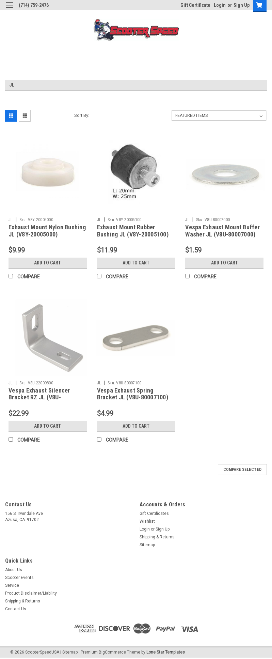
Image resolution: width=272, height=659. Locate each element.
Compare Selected (242, 469)
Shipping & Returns (157, 537)
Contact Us (15, 609)
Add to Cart (47, 262)
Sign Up (242, 5)
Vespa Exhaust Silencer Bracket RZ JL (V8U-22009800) (39, 397)
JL (11, 219)
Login (220, 5)
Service (12, 585)
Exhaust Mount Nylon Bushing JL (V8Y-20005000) (47, 231)
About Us (13, 569)
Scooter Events (19, 577)
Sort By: (81, 115)
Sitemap (147, 544)
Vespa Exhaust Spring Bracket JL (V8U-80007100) (132, 394)
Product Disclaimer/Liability (31, 593)
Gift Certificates (154, 513)
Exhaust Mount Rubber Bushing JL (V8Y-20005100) (133, 231)
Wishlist (147, 521)
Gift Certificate (195, 5)
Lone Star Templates (165, 652)
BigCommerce (112, 652)
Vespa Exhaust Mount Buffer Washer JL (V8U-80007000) (222, 231)
